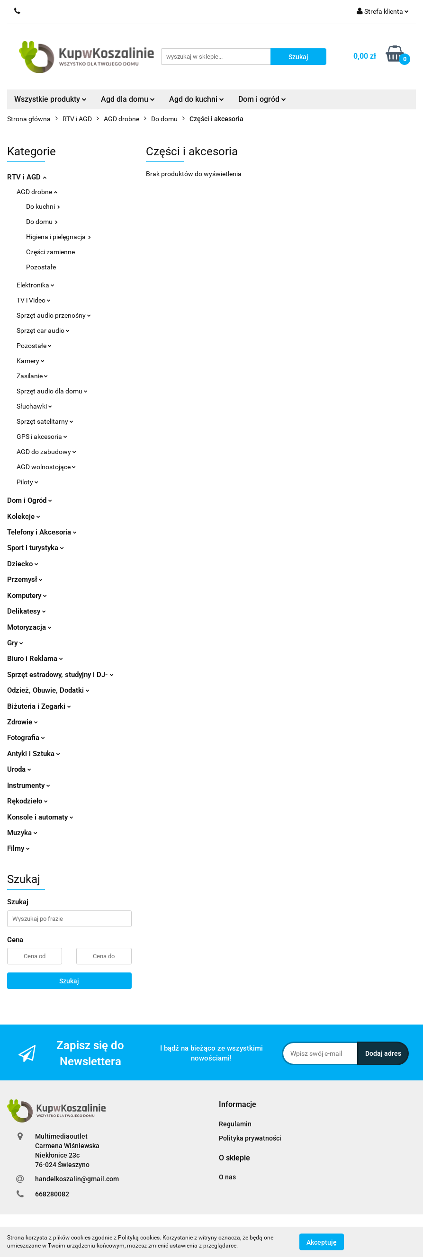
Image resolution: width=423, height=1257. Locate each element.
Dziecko (22, 564)
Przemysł (25, 579)
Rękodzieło (27, 801)
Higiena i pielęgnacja (58, 237)
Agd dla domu (128, 99)
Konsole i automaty (40, 817)
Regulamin (235, 1124)
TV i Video (34, 300)
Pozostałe (41, 267)
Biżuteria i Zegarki (39, 706)
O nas (227, 1177)
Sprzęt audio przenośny (54, 315)
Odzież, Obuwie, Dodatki (48, 690)
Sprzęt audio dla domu (52, 391)
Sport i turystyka (35, 548)
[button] (237, 1104)
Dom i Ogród (29, 500)
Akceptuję (321, 1242)
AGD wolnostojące (46, 467)
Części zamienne (50, 252)
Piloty (27, 482)
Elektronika (35, 285)
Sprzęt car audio (43, 330)
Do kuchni (43, 206)
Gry (15, 643)
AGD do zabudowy (46, 451)
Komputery (27, 595)
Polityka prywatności (250, 1138)
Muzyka (22, 833)
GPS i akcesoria (42, 436)
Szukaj (69, 981)
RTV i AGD (26, 177)
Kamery (31, 361)
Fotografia (26, 737)
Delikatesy (26, 611)
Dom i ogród (262, 99)
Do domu (42, 221)
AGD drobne (37, 192)
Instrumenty (28, 785)
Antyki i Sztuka (33, 753)
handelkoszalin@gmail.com (77, 1179)
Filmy (18, 848)
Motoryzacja (29, 627)
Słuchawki (34, 406)
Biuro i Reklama (35, 658)
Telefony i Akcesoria (42, 532)
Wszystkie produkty (50, 99)
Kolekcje (23, 516)
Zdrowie (22, 722)
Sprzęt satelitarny (45, 421)
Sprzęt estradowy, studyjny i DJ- (60, 674)
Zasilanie (32, 376)
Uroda (19, 769)
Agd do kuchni (196, 99)
